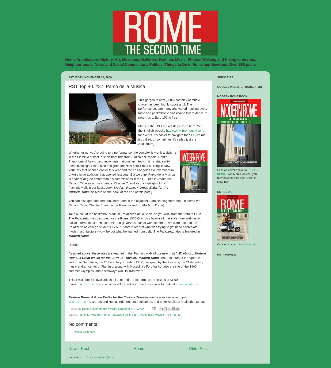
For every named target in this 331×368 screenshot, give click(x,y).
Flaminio (84, 314)
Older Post (198, 348)
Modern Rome (100, 314)
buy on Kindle (247, 244)
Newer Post (78, 348)
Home (139, 348)
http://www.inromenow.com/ (185, 130)
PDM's (195, 135)
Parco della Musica (152, 314)
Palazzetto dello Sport (124, 314)
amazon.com (89, 284)
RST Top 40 (173, 314)
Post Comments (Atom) (100, 357)
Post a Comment (84, 331)
